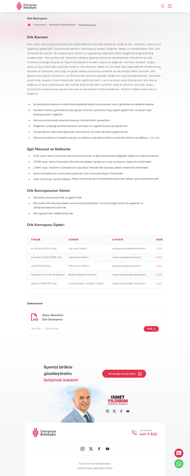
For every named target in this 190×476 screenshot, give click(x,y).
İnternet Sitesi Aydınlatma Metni (95, 468)
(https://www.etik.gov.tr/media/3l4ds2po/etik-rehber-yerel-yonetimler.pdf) (115, 179)
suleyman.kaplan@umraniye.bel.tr (129, 275)
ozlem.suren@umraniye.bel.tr (127, 257)
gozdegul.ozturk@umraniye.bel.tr (129, 248)
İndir (151, 328)
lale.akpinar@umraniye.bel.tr (126, 266)
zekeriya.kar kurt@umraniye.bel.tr (129, 283)
